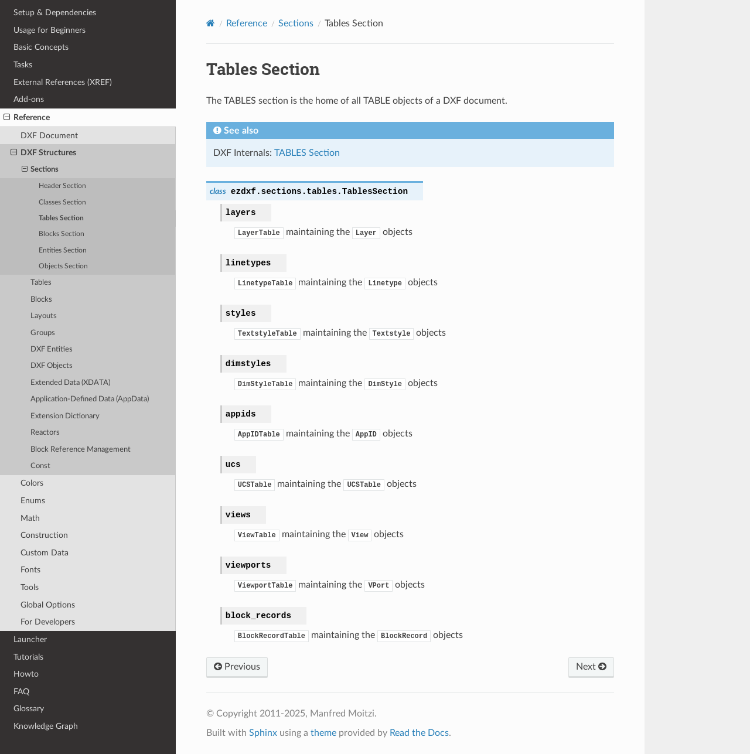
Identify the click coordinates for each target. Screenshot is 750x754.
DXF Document (49, 135)
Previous (237, 666)
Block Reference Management (80, 449)
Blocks (41, 299)
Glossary (28, 708)
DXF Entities (51, 349)
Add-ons (28, 99)
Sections (40, 170)
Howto (26, 674)
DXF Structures (43, 153)
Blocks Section (61, 234)
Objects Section (63, 266)
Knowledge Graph (45, 726)
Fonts (30, 569)
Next (591, 666)
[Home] (210, 23)
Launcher (30, 639)
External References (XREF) (62, 82)
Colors (32, 483)
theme (323, 733)
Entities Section (63, 250)
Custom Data (45, 552)
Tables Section (61, 218)
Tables (41, 282)
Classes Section (62, 202)
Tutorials (28, 657)
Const (40, 466)
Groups (42, 333)
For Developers (48, 621)
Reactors (45, 432)
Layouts (43, 316)
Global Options (48, 605)
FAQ (21, 691)
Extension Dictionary (65, 416)
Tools (30, 587)
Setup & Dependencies (54, 12)
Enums (33, 500)
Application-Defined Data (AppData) (89, 399)
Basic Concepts (41, 47)
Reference (27, 117)
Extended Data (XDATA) (70, 383)
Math (30, 518)
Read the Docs (419, 733)
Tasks (22, 64)
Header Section (62, 186)
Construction (44, 535)
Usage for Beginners (49, 30)
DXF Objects (51, 366)
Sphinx (263, 733)
